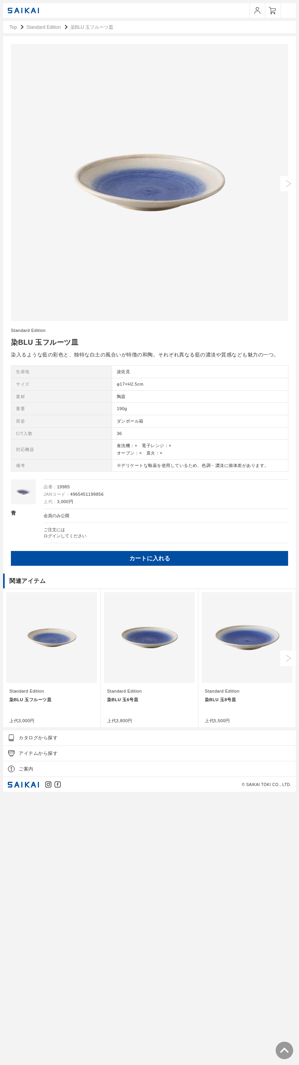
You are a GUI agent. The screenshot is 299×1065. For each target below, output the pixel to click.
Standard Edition (28, 600)
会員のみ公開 (56, 785)
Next (288, 928)
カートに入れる (149, 828)
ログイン (52, 806)
